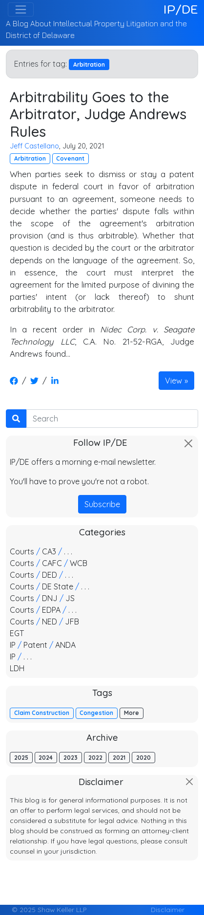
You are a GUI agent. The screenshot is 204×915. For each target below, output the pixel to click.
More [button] (131, 712)
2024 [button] (46, 757)
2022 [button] (95, 757)
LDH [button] (17, 668)
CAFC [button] (52, 563)
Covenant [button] (70, 158)
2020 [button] (143, 757)
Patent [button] (35, 645)
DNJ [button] (50, 598)
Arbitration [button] (30, 158)
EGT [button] (17, 633)
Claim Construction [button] (41, 712)
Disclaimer (167, 909)
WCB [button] (78, 563)
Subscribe (102, 504)
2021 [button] (119, 757)
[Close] (188, 443)
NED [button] (49, 621)
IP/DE (180, 9)
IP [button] (13, 645)
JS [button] (70, 598)
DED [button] (49, 575)
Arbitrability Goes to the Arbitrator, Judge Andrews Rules (98, 114)
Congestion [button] (96, 712)
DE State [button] (57, 586)
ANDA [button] (65, 645)
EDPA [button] (51, 610)
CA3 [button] (49, 551)
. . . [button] (68, 551)
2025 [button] (21, 757)
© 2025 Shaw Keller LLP (49, 909)
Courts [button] (22, 551)
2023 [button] (70, 757)
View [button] (173, 380)
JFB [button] (72, 621)
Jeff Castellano (34, 146)
